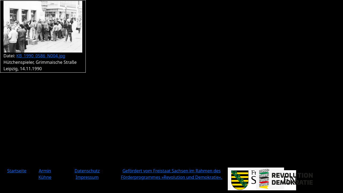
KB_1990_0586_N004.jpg (40, 56)
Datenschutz (87, 171)
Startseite (17, 171)
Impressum (87, 177)
